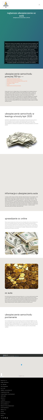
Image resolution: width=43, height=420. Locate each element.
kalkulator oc (3, 398)
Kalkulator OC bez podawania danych (7, 405)
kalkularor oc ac (3, 409)
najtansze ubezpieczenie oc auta (21, 14)
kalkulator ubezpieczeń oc (5, 401)
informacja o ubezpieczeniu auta (12, 82)
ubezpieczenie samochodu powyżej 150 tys (14, 79)
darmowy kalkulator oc (5, 403)
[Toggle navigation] (39, 5)
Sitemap (2, 411)
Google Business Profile (5, 392)
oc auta (8, 84)
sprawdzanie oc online (11, 83)
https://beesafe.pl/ (11, 394)
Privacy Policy (3, 413)
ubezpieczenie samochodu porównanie (14, 85)
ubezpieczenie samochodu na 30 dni (21, 31)
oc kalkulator (3, 399)
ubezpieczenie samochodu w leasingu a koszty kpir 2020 (17, 81)
